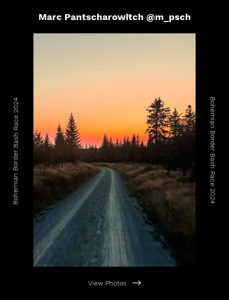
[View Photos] (114, 283)
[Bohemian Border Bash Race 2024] (15, 150)
